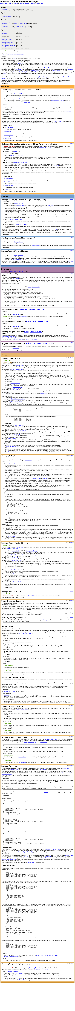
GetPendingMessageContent (7, 10)
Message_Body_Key (5, 33)
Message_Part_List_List (20, 26)
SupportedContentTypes (6, 21)
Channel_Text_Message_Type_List (20, 23)
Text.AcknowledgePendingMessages (21, 71)
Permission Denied (8, 135)
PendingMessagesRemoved (7, 16)
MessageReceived (5, 17)
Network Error (7, 138)
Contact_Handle (15, 389)
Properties (36, 3)
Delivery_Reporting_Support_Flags (20, 27)
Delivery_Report (58, 121)
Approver (5, 73)
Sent (64, 77)
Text (14, 58)
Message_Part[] (17, 586)
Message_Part (4, 46)
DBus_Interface (12, 440)
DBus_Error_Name (17, 578)
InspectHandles (43, 393)
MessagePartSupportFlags (6, 24)
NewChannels (16, 278)
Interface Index (3, 3)
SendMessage (4, 9)
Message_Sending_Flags (6, 43)
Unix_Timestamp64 (15, 383)
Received (3, 78)
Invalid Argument (8, 127)
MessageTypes (4, 23)
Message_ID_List (18, 242)
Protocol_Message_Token (6, 37)
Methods (27, 3)
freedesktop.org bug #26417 (45, 147)
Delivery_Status (5, 40)
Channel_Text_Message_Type (18, 399)
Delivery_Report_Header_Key (7, 34)
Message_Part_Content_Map (7, 48)
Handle (46, 796)
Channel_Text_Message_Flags (12, 448)
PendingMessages (5, 26)
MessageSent (4, 14)
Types (41, 3)
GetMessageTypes (23, 316)
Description (21, 3)
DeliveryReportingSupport (7, 27)
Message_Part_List (18, 93)
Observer (63, 71)
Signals (32, 3)
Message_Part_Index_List (16, 155)
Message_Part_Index (6, 36)
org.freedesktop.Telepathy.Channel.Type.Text (13, 54)
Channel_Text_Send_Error (17, 574)
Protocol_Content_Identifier (7, 39)
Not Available (7, 131)
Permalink (71, 89)
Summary (16, 3)
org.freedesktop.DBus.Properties (18, 271)
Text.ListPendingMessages (8, 336)
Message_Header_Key (6, 31)
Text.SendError (21, 63)
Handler (37, 71)
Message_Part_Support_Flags (19, 24)
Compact (10, 3)
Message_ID (16, 151)
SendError (68, 77)
